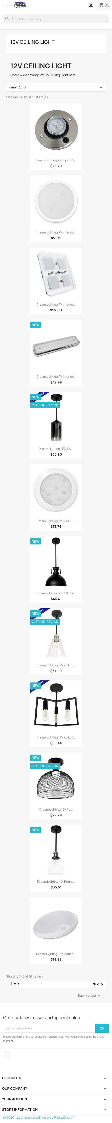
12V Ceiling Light (32, 41)
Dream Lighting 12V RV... (56, 809)
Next (99, 984)
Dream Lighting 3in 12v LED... (56, 521)
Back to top (89, 995)
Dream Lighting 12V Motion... (56, 954)
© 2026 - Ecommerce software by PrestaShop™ (39, 1117)
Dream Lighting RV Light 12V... (56, 160)
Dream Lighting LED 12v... (56, 449)
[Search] (56, 18)
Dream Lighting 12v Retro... (56, 882)
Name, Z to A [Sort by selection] (56, 87)
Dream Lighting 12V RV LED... (56, 665)
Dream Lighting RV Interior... (56, 232)
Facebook (7, 1054)
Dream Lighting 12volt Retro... (56, 593)
